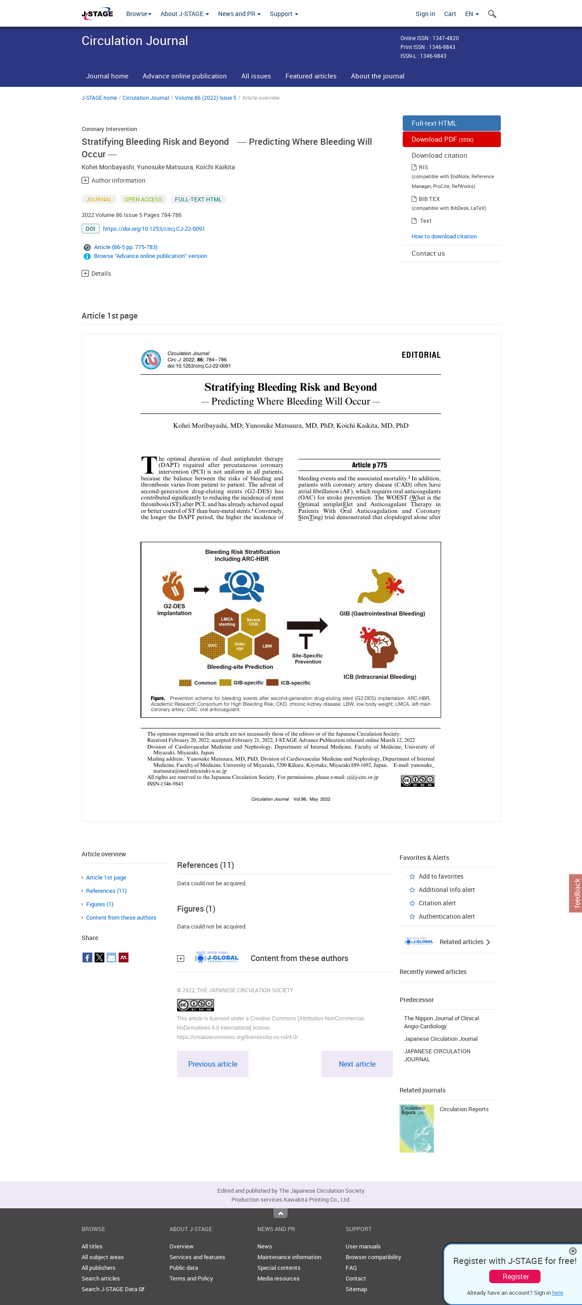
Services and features (197, 1257)
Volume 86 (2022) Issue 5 (205, 97)
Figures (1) (99, 904)
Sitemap (356, 1289)
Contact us (428, 253)
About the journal (378, 75)
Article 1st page (106, 877)
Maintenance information (289, 1257)
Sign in (425, 13)
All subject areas (103, 1257)
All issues (256, 75)
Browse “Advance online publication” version (150, 256)
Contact (356, 1278)
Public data (183, 1268)
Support (284, 13)
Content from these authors (121, 917)
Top (280, 1213)
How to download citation (444, 236)
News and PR (239, 13)
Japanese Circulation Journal (441, 1039)
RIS (423, 167)
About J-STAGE (185, 13)
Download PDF (443, 139)
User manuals (363, 1246)
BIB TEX (429, 199)
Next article (357, 1064)
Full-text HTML (434, 123)
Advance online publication (185, 75)
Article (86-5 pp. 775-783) (125, 247)
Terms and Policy (191, 1278)
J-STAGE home (99, 97)
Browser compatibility (373, 1257)
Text (426, 221)
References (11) (106, 891)
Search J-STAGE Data (113, 1289)
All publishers (99, 1268)
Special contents (279, 1268)
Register (516, 1276)
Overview (181, 1246)
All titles (92, 1246)
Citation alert (437, 903)
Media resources (278, 1278)
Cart (450, 13)
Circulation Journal (146, 97)
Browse (139, 13)
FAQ (351, 1268)
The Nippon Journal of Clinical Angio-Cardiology (441, 1022)
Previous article (212, 1064)
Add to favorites (441, 876)
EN (472, 13)
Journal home (107, 75)
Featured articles (311, 75)
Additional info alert (447, 889)
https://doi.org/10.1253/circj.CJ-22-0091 (154, 229)
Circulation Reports (464, 1109)
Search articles (101, 1278)
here (557, 1293)
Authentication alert (447, 916)
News (264, 1246)
